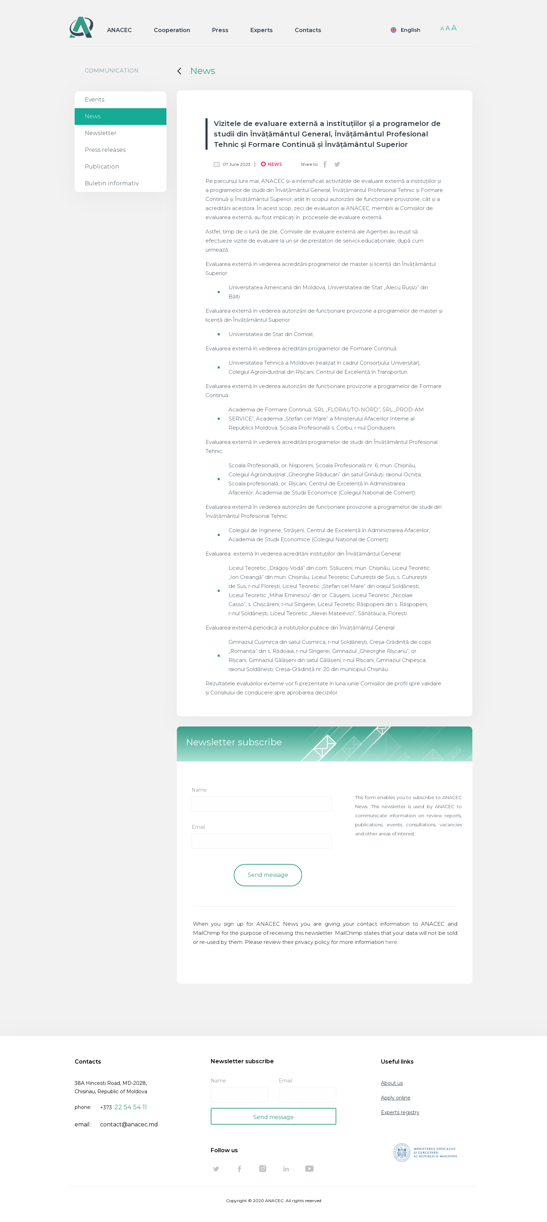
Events (94, 99)
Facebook (325, 164)
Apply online (396, 1098)
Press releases (105, 150)
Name (199, 790)
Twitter (337, 164)
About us (392, 1083)
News (92, 116)
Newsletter (101, 133)
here (391, 942)
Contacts (308, 30)
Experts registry (400, 1112)
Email (198, 827)
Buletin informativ (111, 183)
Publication (102, 166)
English (410, 30)
